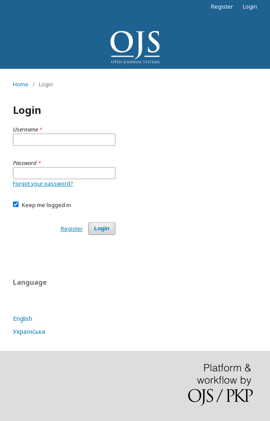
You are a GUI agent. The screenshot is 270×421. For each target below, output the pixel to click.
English (22, 318)
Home (20, 84)
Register (222, 6)
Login (250, 6)
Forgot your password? (43, 183)
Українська (29, 331)
